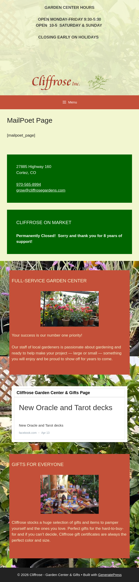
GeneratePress (110, 575)
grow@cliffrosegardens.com (40, 190)
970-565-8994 (28, 184)
